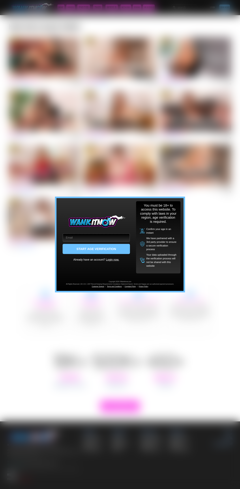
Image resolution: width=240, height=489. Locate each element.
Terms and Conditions (114, 286)
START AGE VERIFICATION (96, 249)
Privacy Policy (143, 286)
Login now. (112, 259)
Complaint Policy (130, 286)
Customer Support (98, 286)
